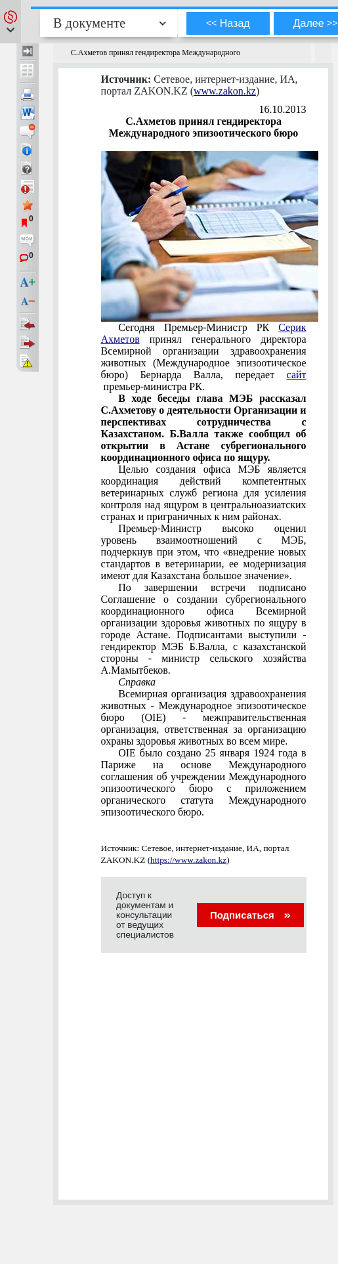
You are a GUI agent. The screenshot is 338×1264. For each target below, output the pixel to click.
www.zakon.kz (225, 91)
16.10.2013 (282, 109)
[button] (10, 21)
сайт (296, 374)
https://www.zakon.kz (188, 860)
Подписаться (250, 915)
